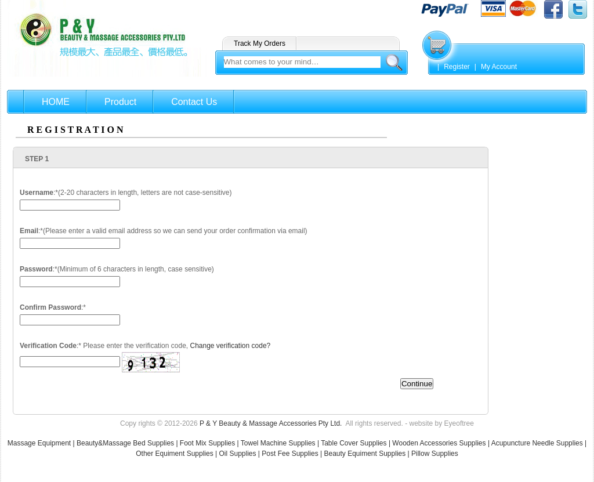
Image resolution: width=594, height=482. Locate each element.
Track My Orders (259, 43)
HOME (56, 102)
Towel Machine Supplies (278, 443)
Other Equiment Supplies (174, 454)
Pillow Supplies (434, 454)
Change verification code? (230, 346)
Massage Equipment (40, 443)
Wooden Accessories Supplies (439, 443)
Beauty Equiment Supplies (364, 454)
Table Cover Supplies (353, 443)
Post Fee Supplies (290, 454)
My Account (499, 67)
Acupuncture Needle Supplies (537, 443)
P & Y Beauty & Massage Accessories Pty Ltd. (271, 423)
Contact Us (194, 102)
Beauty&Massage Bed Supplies (125, 443)
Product (120, 102)
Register (457, 67)
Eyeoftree (459, 423)
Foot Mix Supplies (207, 443)
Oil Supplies (237, 454)
